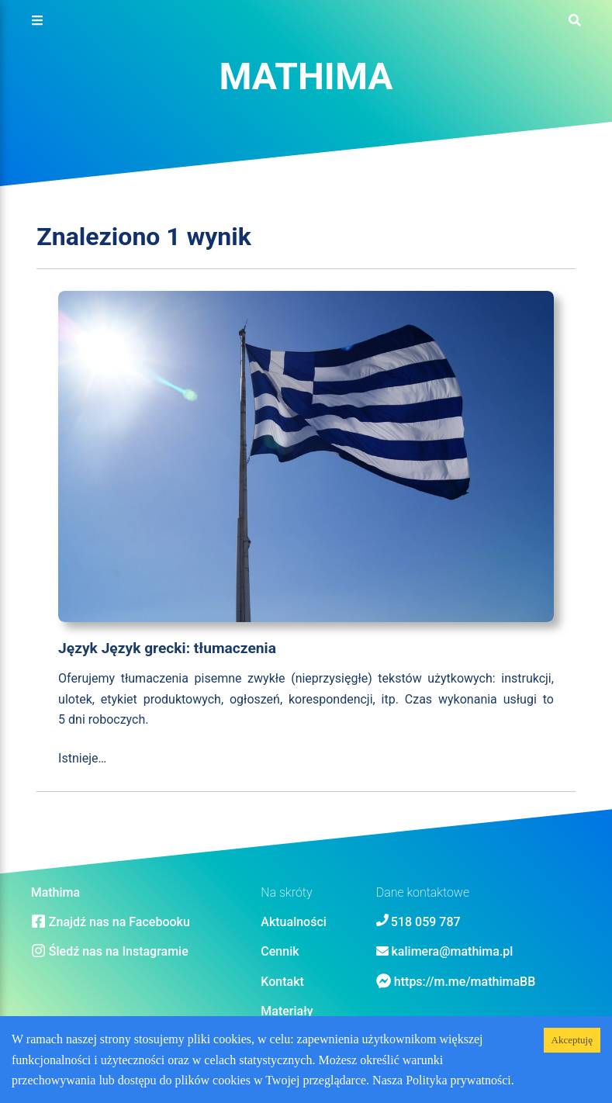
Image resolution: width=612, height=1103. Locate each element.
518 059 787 (426, 922)
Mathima (305, 76)
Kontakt (282, 981)
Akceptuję (572, 1040)
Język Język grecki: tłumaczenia (167, 648)
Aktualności (294, 922)
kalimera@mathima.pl (452, 951)
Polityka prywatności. (460, 1080)
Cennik (280, 951)
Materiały (287, 1011)
